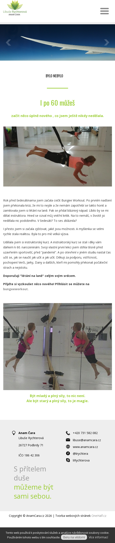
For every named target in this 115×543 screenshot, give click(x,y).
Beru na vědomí (74, 537)
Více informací (98, 537)
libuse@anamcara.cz (87, 440)
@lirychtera (80, 454)
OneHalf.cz (98, 516)
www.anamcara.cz (85, 447)
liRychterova (81, 460)
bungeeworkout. (16, 289)
